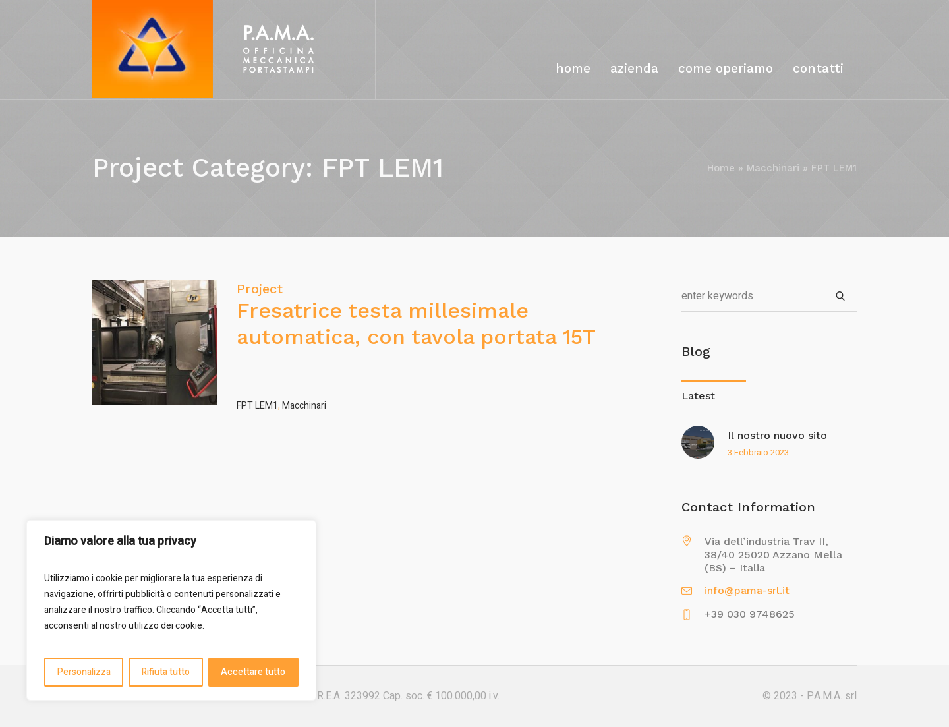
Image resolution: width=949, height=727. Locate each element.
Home (721, 168)
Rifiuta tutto (166, 672)
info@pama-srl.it (747, 590)
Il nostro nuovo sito (777, 435)
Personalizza (84, 672)
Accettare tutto (253, 672)
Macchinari (773, 168)
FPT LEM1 (257, 406)
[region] (171, 610)
